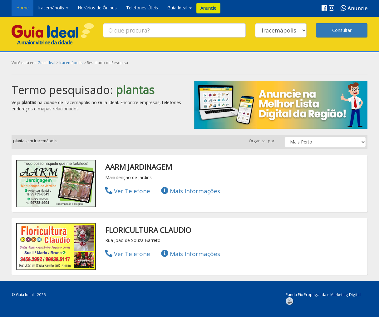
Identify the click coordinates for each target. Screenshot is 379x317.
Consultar (342, 30)
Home (22, 8)
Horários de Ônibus (97, 8)
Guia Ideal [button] (179, 8)
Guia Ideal (46, 62)
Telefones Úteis (142, 8)
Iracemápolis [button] (53, 8)
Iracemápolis (71, 62)
